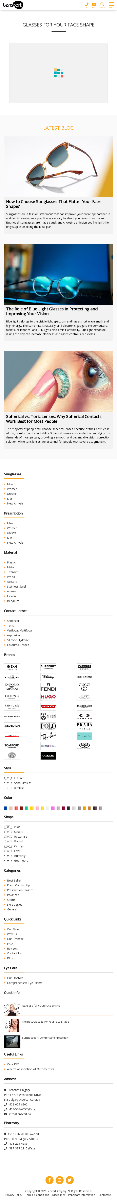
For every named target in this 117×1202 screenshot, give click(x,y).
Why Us (10, 934)
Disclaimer (58, 1195)
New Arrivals (13, 503)
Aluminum (12, 591)
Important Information (81, 1195)
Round (18, 841)
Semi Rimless (23, 783)
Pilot (17, 827)
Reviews (11, 948)
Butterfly (19, 856)
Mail (94, 5)
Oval (17, 851)
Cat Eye (19, 846)
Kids (8, 498)
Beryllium (11, 601)
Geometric (21, 860)
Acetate (10, 582)
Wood (9, 577)
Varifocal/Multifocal (18, 630)
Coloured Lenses (16, 645)
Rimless (19, 788)
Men (8, 484)
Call (87, 5)
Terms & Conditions (37, 1195)
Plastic (10, 562)
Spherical (11, 621)
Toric (9, 625)
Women (10, 489)
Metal (9, 567)
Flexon (10, 596)
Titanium (11, 572)
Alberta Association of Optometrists (29, 1069)
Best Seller (12, 880)
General (10, 909)
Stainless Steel (15, 586)
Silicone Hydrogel (17, 640)
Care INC (11, 1064)
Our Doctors (13, 978)
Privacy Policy (13, 1195)
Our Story (12, 929)
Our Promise (14, 939)
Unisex (10, 494)
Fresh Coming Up (17, 885)
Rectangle (20, 836)
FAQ (8, 944)
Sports (10, 900)
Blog (8, 958)
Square (18, 832)
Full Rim (19, 778)
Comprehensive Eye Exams (23, 983)
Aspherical (12, 635)
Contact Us (13, 953)
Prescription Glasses (19, 890)
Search (102, 5)
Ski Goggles (13, 904)
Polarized (11, 895)
